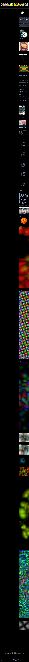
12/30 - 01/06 (22, 134)
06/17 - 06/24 (22, 162)
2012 (20, 133)
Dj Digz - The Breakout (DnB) (22, 85)
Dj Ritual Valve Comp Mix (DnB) (23, 96)
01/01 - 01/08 (22, 186)
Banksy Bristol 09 (23, 195)
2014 (20, 131)
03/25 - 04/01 (22, 175)
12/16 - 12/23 (22, 135)
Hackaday (15, 660)
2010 (20, 189)
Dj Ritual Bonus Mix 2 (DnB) (22, 87)
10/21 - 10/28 (22, 144)
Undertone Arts (15, 658)
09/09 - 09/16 (22, 151)
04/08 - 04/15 (22, 173)
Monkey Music (3, 11)
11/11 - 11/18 (22, 141)
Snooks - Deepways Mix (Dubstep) (23, 80)
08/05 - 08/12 (22, 154)
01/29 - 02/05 (22, 182)
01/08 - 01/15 (22, 185)
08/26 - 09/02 (22, 153)
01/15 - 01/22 (22, 184)
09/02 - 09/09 (22, 152)
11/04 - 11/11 (22, 142)
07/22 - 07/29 (22, 156)
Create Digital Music (15, 659)
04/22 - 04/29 (22, 171)
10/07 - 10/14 (22, 146)
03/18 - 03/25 (22, 176)
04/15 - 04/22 (22, 172)
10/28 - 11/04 (22, 143)
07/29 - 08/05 (22, 155)
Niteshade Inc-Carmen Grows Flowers (23, 199)
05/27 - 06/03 (22, 165)
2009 (20, 190)
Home (1, 9)
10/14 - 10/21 (22, 145)
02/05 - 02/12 (22, 181)
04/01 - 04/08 (22, 174)
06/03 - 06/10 (22, 164)
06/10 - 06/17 (22, 163)
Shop (9, 9)
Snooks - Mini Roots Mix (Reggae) (23, 82)
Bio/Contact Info (6, 9)
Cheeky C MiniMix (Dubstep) (22, 100)
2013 (20, 132)
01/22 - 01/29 (22, 183)
